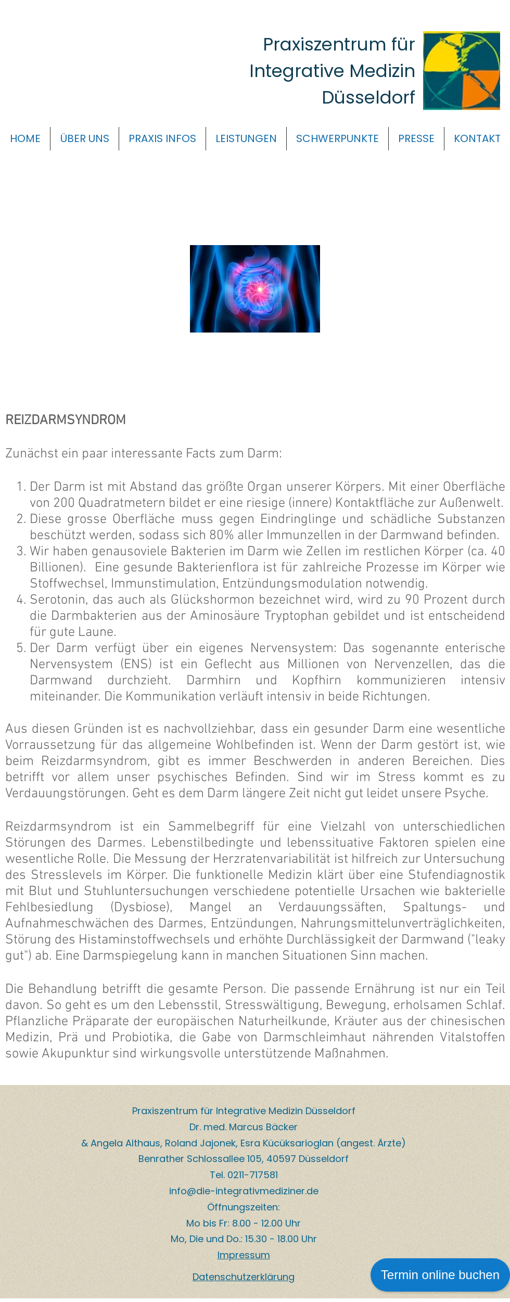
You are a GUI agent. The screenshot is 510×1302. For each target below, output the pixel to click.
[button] (84, 138)
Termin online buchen (440, 1275)
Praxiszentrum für (339, 44)
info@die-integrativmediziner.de (243, 1190)
